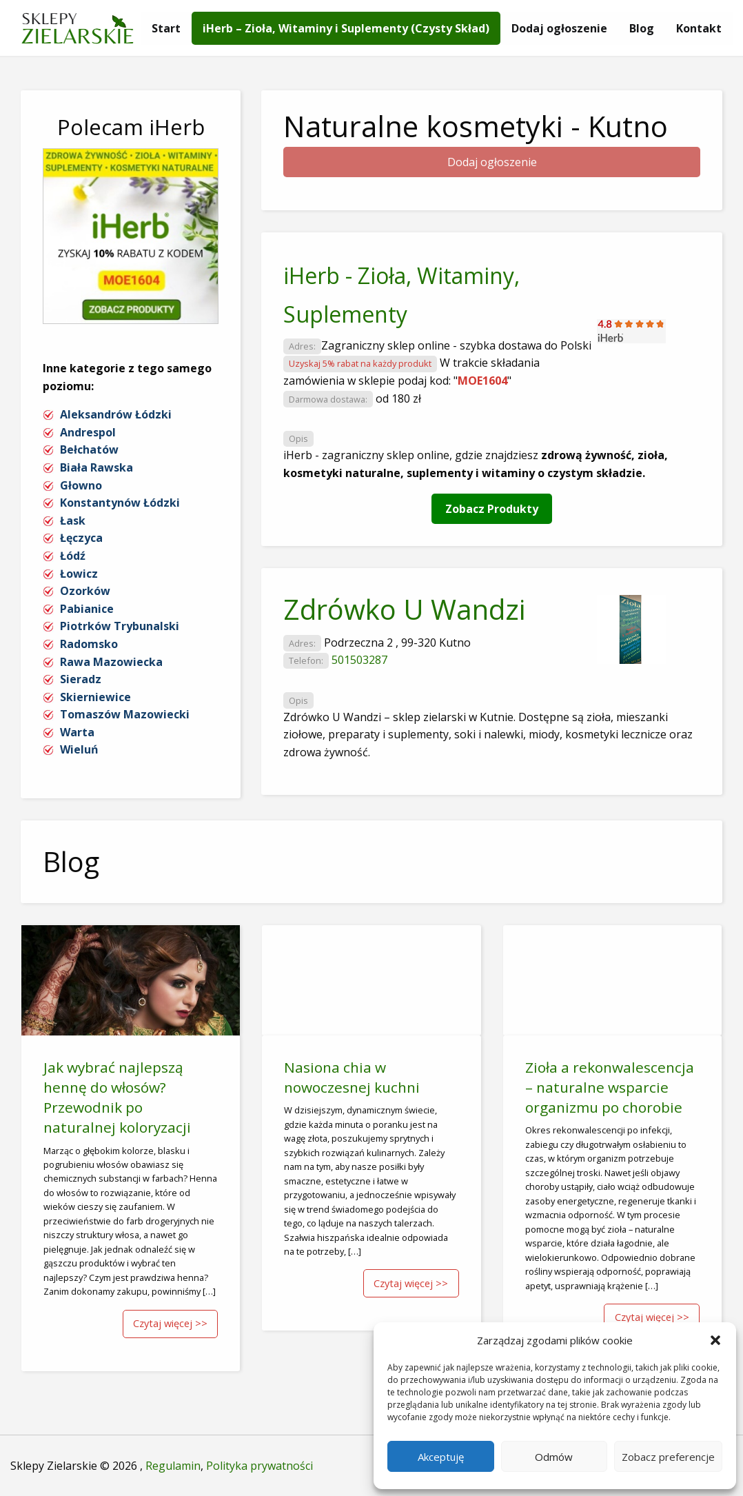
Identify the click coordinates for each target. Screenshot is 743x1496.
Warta (77, 732)
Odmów (554, 1457)
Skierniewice (95, 697)
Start (166, 28)
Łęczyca (81, 537)
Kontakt (699, 28)
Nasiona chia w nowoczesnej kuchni (352, 1077)
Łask (72, 520)
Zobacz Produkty (491, 508)
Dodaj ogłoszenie (559, 28)
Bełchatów (89, 449)
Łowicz (79, 573)
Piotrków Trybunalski (119, 626)
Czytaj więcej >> (170, 1323)
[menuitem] (166, 28)
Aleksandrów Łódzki (116, 414)
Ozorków (85, 590)
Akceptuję (441, 1457)
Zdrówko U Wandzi (404, 609)
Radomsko (89, 643)
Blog (641, 28)
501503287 (359, 659)
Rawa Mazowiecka (111, 661)
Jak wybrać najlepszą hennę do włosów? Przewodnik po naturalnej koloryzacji (117, 1097)
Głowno (81, 485)
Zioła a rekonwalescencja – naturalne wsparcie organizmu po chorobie (609, 1087)
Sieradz (80, 679)
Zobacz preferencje (668, 1457)
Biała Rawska (96, 467)
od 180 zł (398, 398)
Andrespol (88, 432)
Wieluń (79, 749)
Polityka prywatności (259, 1465)
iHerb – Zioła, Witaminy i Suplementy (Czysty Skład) (346, 28)
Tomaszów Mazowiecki (125, 714)
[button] (715, 1340)
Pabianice (87, 608)
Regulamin (173, 1465)
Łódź (72, 555)
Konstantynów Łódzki (120, 502)
